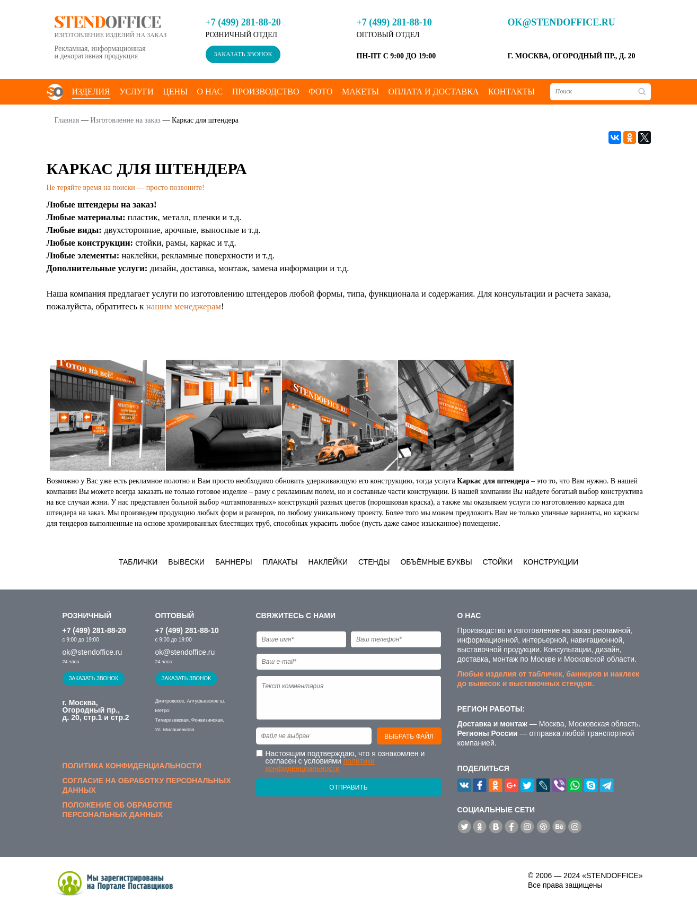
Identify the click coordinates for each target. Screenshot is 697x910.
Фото (320, 91)
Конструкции (550, 562)
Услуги (136, 91)
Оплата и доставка (433, 91)
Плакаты (280, 562)
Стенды (374, 562)
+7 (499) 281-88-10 (394, 22)
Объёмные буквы (436, 562)
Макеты (360, 91)
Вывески (186, 562)
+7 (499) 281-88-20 (243, 22)
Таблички (138, 562)
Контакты (511, 91)
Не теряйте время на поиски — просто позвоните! (126, 188)
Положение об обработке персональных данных (118, 810)
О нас (210, 91)
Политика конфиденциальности (132, 765)
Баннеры (233, 562)
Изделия (91, 91)
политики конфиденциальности (320, 765)
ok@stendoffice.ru (561, 22)
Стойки (498, 562)
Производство (265, 91)
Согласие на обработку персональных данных (147, 785)
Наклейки (328, 562)
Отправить (348, 787)
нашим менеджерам (183, 306)
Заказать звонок (243, 54)
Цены (175, 91)
